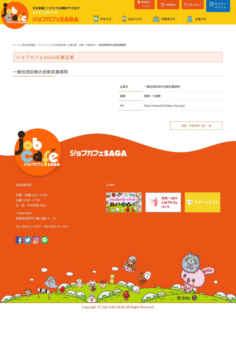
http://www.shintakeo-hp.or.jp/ (164, 105)
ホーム (16, 45)
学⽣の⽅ (102, 19)
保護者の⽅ (164, 19)
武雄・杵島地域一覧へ (196, 125)
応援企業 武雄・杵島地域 (81, 45)
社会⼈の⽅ (132, 19)
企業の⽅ (196, 19)
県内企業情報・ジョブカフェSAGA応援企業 (43, 45)
